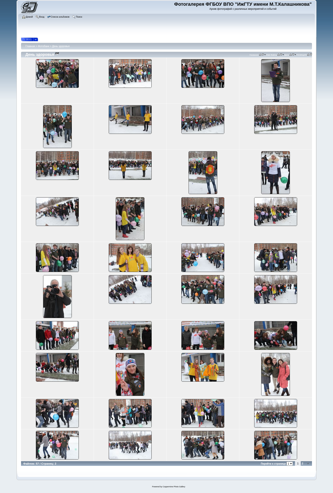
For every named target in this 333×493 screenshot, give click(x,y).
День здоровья (60, 46)
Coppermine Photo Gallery (174, 487)
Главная (30, 46)
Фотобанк (43, 46)
